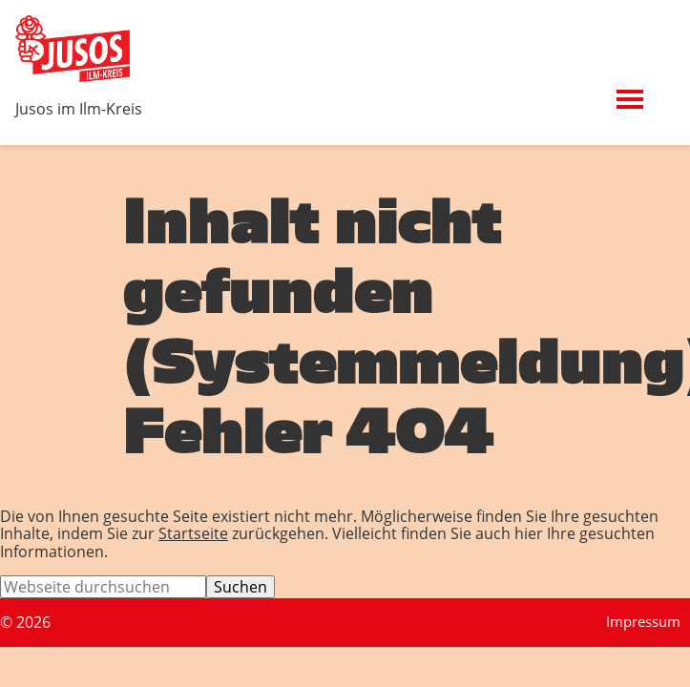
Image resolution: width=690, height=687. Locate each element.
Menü (655, 88)
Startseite (193, 533)
